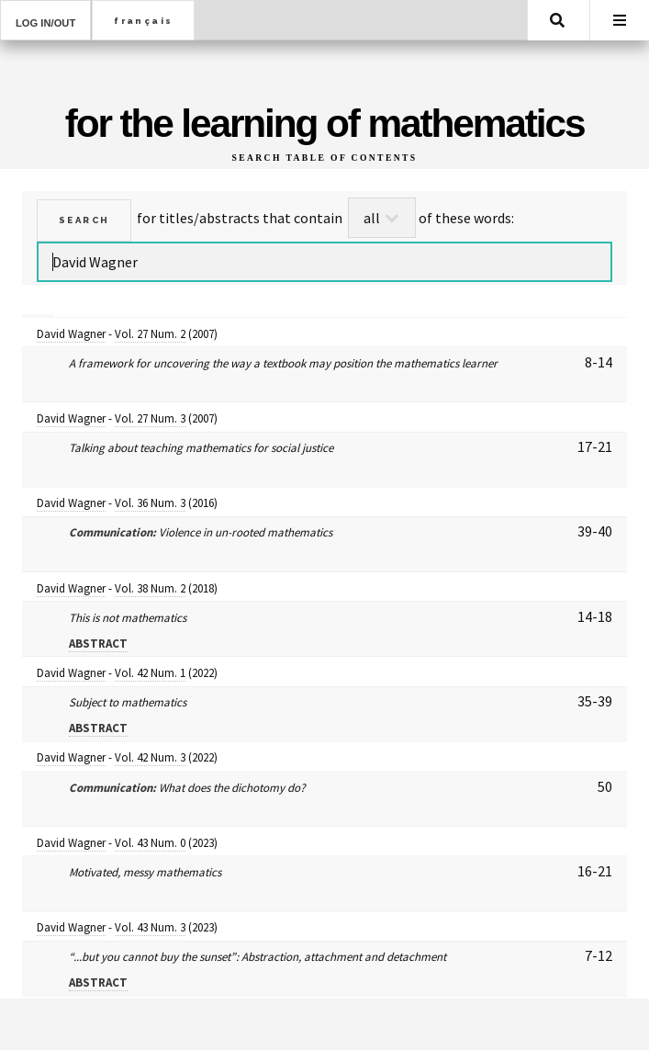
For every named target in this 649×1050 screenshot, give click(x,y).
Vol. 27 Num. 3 (150, 418)
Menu (619, 20)
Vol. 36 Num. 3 (150, 503)
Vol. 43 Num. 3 (150, 927)
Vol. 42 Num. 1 (150, 673)
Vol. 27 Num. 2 (150, 334)
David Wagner (71, 334)
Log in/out (45, 22)
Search (557, 20)
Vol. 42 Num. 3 (150, 757)
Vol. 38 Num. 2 (150, 588)
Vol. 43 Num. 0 (150, 843)
